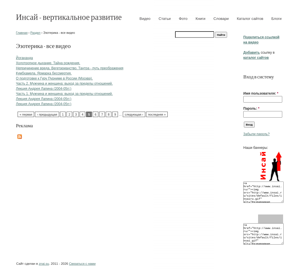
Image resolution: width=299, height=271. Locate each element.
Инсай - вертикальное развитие (69, 16)
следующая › (134, 114)
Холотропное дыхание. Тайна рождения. (48, 63)
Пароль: (251, 109)
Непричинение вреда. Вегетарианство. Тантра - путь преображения (69, 68)
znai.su (44, 263)
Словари (221, 18)
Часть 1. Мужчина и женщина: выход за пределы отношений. (64, 94)
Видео (145, 18)
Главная (22, 32)
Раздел (35, 32)
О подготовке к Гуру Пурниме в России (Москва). (54, 78)
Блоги (276, 18)
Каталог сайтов (250, 18)
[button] (245, 84)
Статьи (165, 18)
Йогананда (24, 58)
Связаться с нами (82, 263)
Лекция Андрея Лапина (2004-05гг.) (43, 89)
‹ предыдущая (47, 114)
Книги (200, 18)
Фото (183, 18)
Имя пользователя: (260, 93)
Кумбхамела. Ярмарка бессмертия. (44, 73)
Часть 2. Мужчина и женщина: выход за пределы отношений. (64, 84)
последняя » (157, 114)
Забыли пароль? (256, 134)
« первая (26, 114)
